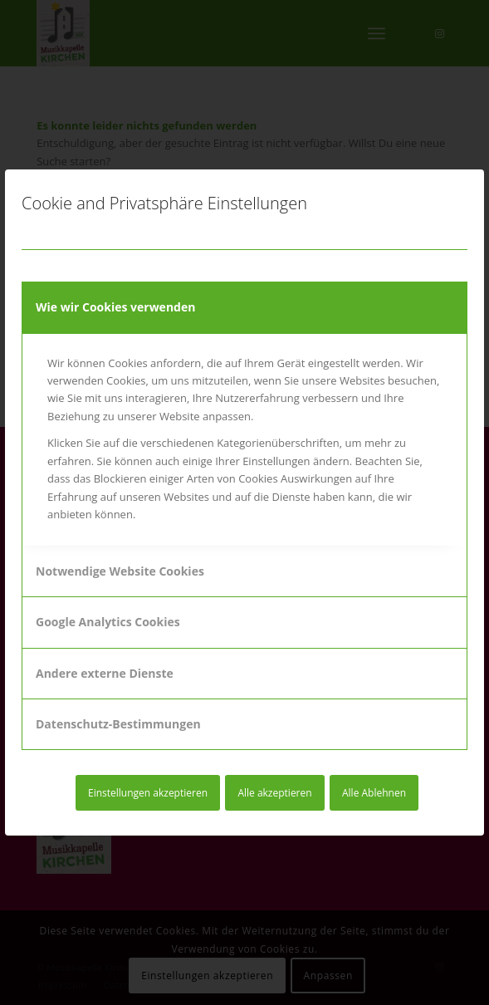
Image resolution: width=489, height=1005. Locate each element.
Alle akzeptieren (274, 793)
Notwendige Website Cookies (120, 571)
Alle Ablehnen (374, 793)
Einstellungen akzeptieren (148, 793)
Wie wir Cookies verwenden (115, 307)
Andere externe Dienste (105, 673)
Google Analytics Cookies (108, 622)
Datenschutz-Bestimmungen (118, 724)
